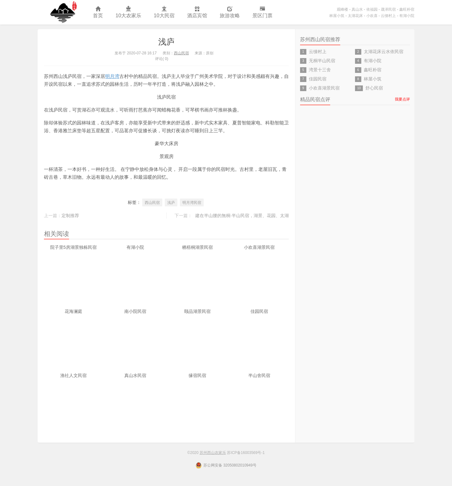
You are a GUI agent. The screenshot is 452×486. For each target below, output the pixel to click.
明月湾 (112, 76)
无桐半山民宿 (322, 60)
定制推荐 (70, 215)
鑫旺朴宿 (406, 9)
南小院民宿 (135, 311)
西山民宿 (181, 53)
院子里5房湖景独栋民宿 (73, 247)
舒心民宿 (374, 87)
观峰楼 (342, 9)
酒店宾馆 (197, 12)
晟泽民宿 (388, 9)
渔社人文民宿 (73, 375)
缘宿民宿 (197, 375)
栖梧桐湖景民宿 (197, 247)
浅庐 (166, 41)
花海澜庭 (73, 311)
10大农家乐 (128, 12)
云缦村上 (388, 16)
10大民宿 (164, 12)
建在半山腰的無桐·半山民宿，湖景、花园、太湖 (242, 215)
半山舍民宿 (259, 375)
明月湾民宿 (191, 202)
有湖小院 (406, 16)
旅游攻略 (230, 12)
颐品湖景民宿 (197, 311)
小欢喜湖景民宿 (259, 247)
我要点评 (402, 99)
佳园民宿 (259, 311)
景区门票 (262, 12)
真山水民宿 (135, 375)
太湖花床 (355, 16)
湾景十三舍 (320, 69)
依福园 (372, 9)
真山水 (357, 9)
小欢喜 (372, 16)
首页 (98, 12)
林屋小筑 (336, 16)
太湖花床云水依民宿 (383, 51)
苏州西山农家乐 (62, 12)
